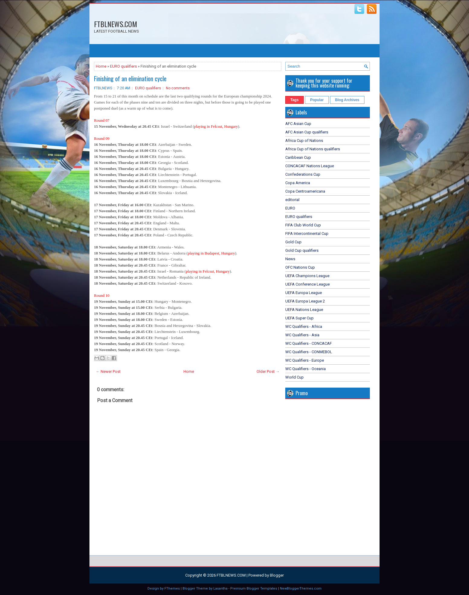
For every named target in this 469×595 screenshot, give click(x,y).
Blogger (277, 575)
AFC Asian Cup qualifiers (306, 132)
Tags (294, 100)
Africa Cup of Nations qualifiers (312, 149)
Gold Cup (293, 242)
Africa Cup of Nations (304, 140)
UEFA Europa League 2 (305, 301)
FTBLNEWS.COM (115, 23)
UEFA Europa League (303, 292)
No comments (178, 88)
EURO (290, 208)
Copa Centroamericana (305, 191)
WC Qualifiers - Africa (303, 326)
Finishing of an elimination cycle (130, 78)
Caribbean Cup (298, 157)
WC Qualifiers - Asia (302, 335)
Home (101, 66)
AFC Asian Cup (298, 123)
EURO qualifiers (123, 66)
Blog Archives (347, 100)
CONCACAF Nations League (309, 166)
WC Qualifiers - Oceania (305, 368)
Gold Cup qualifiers (302, 250)
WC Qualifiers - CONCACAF (308, 343)
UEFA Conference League (307, 284)
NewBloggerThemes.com (301, 588)
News (290, 259)
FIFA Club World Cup (303, 225)
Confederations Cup (302, 174)
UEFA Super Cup (299, 318)
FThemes (172, 588)
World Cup (294, 377)
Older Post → (268, 371)
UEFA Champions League (307, 276)
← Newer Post (108, 371)
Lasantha (220, 588)
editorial (292, 199)
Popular (317, 100)
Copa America (297, 183)
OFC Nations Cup (300, 267)
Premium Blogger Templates (253, 588)
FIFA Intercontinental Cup (306, 233)
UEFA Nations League (304, 309)
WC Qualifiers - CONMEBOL (308, 352)
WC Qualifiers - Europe (304, 360)
